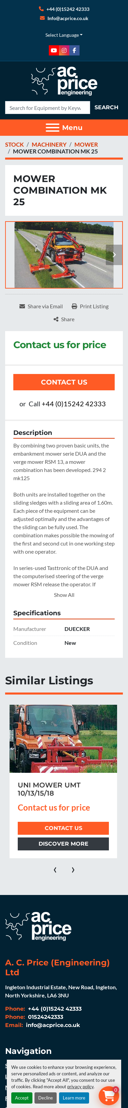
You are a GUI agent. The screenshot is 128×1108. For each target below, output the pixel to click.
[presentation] (55, 868)
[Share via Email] (41, 306)
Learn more (74, 1098)
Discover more (63, 844)
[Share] (64, 319)
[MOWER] (86, 144)
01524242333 (44, 1017)
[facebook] (74, 50)
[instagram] (64, 50)
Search (106, 107)
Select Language (62, 35)
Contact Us (64, 382)
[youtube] (54, 50)
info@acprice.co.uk (52, 1025)
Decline (45, 1098)
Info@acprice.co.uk (67, 18)
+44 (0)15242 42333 (67, 9)
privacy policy (80, 1086)
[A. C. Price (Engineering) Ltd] (38, 926)
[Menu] (52, 127)
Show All (64, 594)
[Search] (47, 107)
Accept (22, 1098)
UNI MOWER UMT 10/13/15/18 (49, 789)
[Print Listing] (90, 306)
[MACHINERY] (49, 144)
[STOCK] (14, 144)
